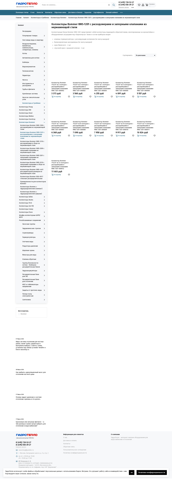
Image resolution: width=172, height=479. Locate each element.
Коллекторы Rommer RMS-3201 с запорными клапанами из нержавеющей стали (32, 157)
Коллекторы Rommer (32, 122)
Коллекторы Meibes (26, 116)
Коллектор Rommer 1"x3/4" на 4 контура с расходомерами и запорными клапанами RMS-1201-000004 (102, 87)
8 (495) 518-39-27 (126, 5)
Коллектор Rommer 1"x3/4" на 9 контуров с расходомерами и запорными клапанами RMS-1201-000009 (102, 126)
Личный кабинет (112, 12)
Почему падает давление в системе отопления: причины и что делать (29, 398)
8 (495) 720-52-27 (126, 2)
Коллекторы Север (26, 209)
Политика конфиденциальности (75, 453)
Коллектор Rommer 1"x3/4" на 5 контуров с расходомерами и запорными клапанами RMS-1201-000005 (124, 87)
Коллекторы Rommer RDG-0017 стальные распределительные (31, 177)
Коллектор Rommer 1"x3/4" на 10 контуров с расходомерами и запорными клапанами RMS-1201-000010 (124, 126)
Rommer (24, 314)
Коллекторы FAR (32, 110)
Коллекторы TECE (32, 203)
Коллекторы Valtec (32, 197)
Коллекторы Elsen (32, 212)
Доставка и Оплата (75, 12)
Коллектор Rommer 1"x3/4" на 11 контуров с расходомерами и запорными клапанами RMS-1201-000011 (145, 126)
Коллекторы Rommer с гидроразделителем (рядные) (31, 193)
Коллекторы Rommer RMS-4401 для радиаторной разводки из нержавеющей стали (31, 171)
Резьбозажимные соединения (32, 220)
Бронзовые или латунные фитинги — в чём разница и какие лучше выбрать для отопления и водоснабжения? (31, 424)
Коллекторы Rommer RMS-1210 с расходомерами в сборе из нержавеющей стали (32, 143)
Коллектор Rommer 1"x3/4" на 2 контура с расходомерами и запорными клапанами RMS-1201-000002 (59, 87)
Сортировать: (128, 55)
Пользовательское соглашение (74, 450)
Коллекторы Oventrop (32, 119)
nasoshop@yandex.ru (26, 450)
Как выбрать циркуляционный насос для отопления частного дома (31, 373)
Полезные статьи (22, 12)
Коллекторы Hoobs (32, 200)
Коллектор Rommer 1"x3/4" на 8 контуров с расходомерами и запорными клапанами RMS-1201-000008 (81, 126)
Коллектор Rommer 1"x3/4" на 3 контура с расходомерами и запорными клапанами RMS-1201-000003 (81, 87)
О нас (32, 12)
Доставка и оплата (69, 441)
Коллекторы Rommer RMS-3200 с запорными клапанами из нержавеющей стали (32, 150)
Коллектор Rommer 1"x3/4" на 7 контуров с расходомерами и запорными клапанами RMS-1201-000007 (59, 126)
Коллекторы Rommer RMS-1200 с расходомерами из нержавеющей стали (32, 127)
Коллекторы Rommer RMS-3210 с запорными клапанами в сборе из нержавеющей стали (32, 164)
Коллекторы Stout (32, 113)
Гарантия (87, 12)
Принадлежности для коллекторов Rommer (33, 183)
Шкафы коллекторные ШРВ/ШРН (32, 216)
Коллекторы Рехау (32, 107)
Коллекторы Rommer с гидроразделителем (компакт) (31, 188)
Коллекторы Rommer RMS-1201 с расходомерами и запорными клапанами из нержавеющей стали (32, 135)
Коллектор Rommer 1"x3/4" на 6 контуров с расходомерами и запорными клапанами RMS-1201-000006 (145, 87)
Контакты (48, 12)
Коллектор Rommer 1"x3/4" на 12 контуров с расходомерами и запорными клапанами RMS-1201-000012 (60, 165)
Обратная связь (60, 12)
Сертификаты (98, 12)
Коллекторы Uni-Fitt (32, 206)
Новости (40, 12)
